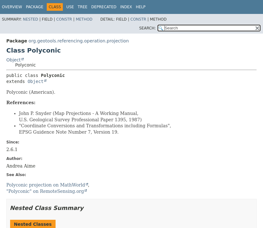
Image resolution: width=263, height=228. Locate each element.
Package (34, 7)
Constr (64, 19)
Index (126, 7)
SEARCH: (147, 28)
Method (84, 19)
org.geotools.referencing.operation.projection (78, 40)
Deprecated (104, 7)
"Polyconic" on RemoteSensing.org (45, 191)
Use (70, 7)
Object (13, 59)
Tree (82, 7)
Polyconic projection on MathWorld (45, 184)
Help (141, 7)
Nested (30, 19)
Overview (12, 7)
